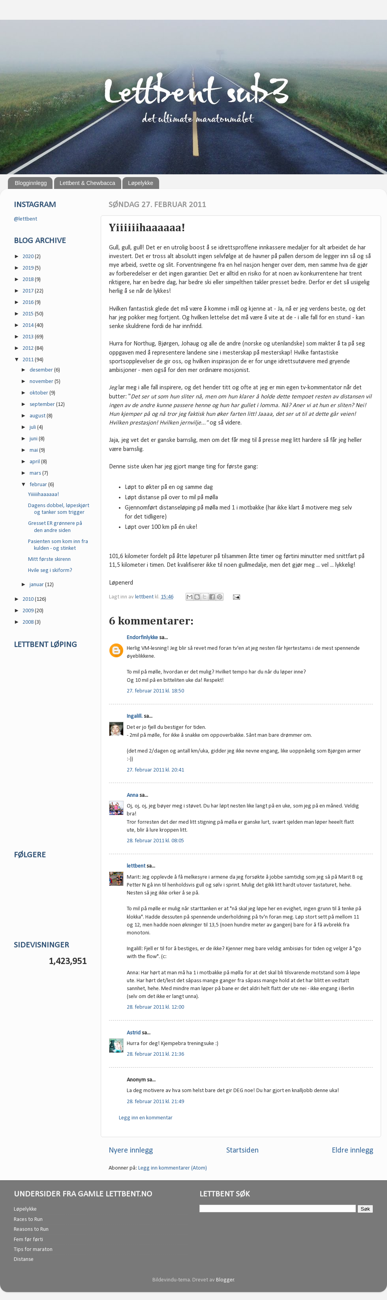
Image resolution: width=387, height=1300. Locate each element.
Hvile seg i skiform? (50, 571)
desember (42, 370)
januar (37, 585)
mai (34, 450)
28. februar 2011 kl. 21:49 (155, 1102)
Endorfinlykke (142, 638)
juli (33, 427)
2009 (29, 611)
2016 (29, 303)
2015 (29, 314)
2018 (29, 280)
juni (34, 439)
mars (36, 473)
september (43, 405)
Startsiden (242, 1151)
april (35, 462)
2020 (29, 257)
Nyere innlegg (131, 1151)
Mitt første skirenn (49, 559)
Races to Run (28, 1220)
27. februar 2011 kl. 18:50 (155, 691)
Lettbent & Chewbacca (87, 183)
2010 (29, 599)
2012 (29, 348)
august (38, 416)
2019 (29, 268)
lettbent (145, 597)
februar (39, 485)
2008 (29, 622)
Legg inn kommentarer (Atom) (172, 1168)
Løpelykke (140, 183)
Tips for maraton (33, 1250)
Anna (132, 795)
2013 (29, 337)
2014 (29, 325)
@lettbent (25, 219)
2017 (29, 291)
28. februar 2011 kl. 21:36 (155, 1054)
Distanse (24, 1259)
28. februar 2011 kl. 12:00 (155, 1007)
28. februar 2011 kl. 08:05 (155, 841)
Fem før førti (28, 1240)
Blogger (225, 1280)
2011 (29, 360)
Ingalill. (135, 716)
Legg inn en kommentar (146, 1118)
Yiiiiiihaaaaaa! (43, 495)
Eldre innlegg (352, 1151)
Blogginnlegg (31, 183)
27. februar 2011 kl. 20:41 (155, 770)
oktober (39, 393)
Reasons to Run (31, 1229)
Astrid (134, 1033)
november (42, 382)
